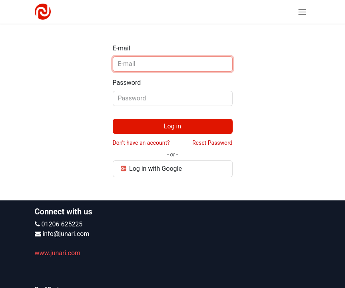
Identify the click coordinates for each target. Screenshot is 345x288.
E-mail (121, 48)
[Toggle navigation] (302, 11)
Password (127, 82)
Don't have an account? (141, 143)
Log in (172, 126)
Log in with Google (151, 168)
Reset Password (212, 143)
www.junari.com (58, 253)
